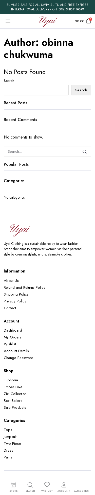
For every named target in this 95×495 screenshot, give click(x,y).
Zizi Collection (15, 394)
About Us (11, 280)
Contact (10, 308)
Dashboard (13, 330)
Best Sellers (13, 400)
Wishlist (10, 344)
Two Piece (12, 443)
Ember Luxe (13, 387)
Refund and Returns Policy (24, 287)
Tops (8, 430)
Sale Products (15, 407)
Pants (8, 457)
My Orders (13, 337)
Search (9, 80)
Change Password (18, 358)
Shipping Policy (16, 294)
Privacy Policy (15, 301)
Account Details (16, 351)
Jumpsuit (10, 436)
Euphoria (11, 380)
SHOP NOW (75, 9)
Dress (8, 450)
